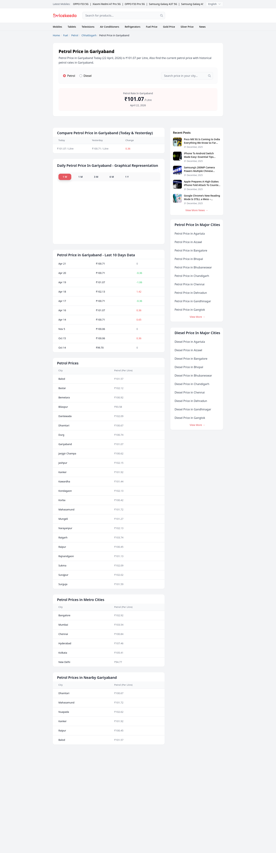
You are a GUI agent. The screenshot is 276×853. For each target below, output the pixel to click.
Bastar (62, 388)
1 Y (127, 176)
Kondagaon (65, 490)
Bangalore (64, 615)
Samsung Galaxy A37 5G (163, 4)
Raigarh (62, 537)
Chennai (63, 634)
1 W (65, 176)
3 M (96, 176)
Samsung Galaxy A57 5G (195, 4)
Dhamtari (63, 425)
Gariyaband (65, 444)
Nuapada (63, 712)
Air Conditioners (109, 26)
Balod (61, 378)
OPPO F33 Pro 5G (135, 4)
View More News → (196, 210)
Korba (61, 500)
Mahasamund (66, 509)
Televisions (88, 26)
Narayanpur (65, 528)
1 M (80, 176)
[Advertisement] (197, 15)
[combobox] (123, 15)
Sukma (62, 565)
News (202, 26)
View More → (197, 316)
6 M (111, 176)
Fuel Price (151, 26)
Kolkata (62, 652)
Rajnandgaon (66, 556)
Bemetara (64, 397)
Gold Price (169, 26)
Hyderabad (64, 643)
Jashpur (62, 462)
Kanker (62, 472)
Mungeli (63, 518)
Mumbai (63, 624)
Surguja (62, 584)
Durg (61, 434)
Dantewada (65, 416)
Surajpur (63, 574)
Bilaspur (63, 406)
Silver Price (187, 26)
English (214, 4)
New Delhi (64, 662)
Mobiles (57, 26)
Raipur (62, 546)
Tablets (72, 26)
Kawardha (64, 481)
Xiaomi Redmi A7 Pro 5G (107, 4)
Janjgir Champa (67, 453)
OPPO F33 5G (81, 4)
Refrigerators (132, 26)
